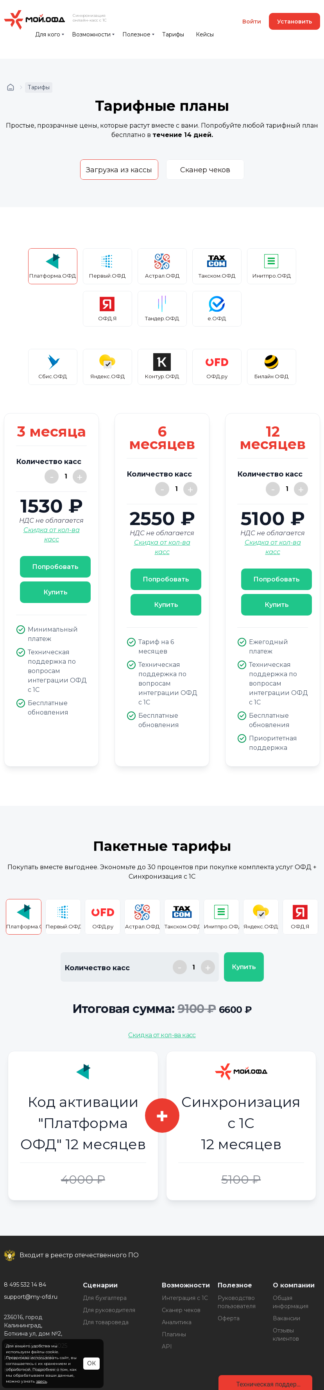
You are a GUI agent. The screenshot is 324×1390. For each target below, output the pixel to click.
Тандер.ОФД (162, 308)
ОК (91, 1363)
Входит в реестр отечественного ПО (79, 1255)
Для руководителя (109, 1310)
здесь (41, 1381)
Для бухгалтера (105, 1298)
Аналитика (177, 1322)
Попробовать (55, 566)
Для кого (47, 34)
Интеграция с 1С (185, 1298)
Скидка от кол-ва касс (161, 1035)
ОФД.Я (107, 308)
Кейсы (205, 34)
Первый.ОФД (107, 266)
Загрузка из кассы (119, 170)
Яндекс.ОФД (107, 366)
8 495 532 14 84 (25, 1284)
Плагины (174, 1334)
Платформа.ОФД (52, 266)
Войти (251, 21)
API (167, 1346)
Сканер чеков (205, 170)
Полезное (136, 34)
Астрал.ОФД (162, 266)
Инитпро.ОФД (271, 266)
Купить (55, 592)
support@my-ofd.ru (30, 1296)
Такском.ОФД (217, 266)
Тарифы (173, 34)
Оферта (229, 1318)
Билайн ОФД (271, 366)
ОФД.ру (217, 366)
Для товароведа (106, 1322)
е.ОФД (217, 308)
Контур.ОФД (162, 366)
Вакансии (286, 1318)
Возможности (91, 34)
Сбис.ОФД (52, 366)
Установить (294, 21)
